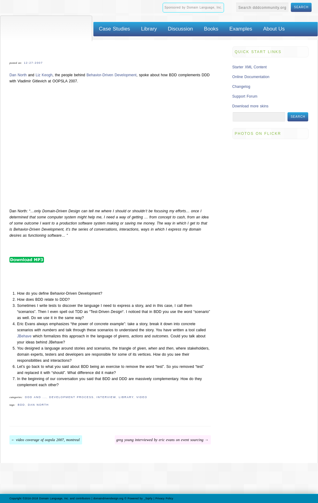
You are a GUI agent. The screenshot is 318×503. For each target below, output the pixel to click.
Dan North (18, 75)
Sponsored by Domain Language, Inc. (193, 7)
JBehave (24, 336)
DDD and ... (35, 397)
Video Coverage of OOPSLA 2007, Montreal (48, 440)
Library (126, 397)
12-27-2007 (33, 62)
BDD (21, 404)
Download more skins (250, 106)
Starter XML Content (249, 67)
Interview (106, 397)
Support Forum (244, 96)
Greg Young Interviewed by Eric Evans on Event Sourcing (160, 440)
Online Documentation (250, 77)
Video (141, 397)
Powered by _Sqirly (140, 498)
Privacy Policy (164, 498)
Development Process (71, 397)
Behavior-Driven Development (112, 75)
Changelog (241, 86)
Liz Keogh (44, 75)
